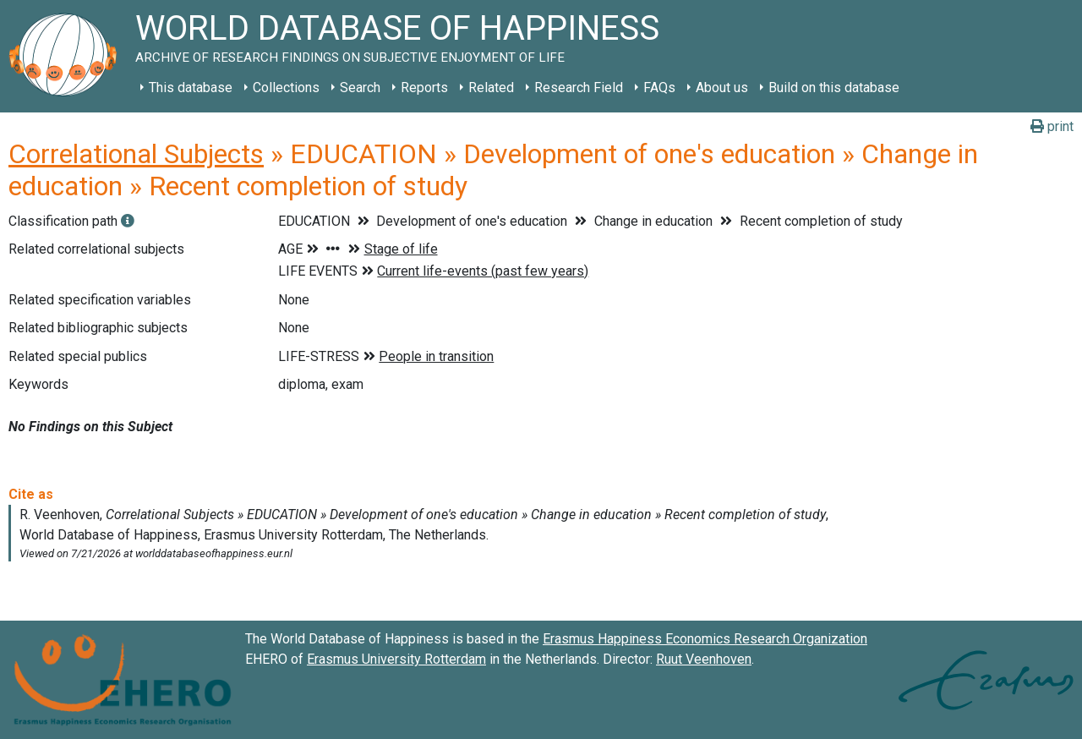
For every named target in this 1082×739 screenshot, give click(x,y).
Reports (424, 87)
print (1052, 126)
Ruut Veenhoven (703, 659)
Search (360, 87)
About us (722, 87)
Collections (286, 87)
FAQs (659, 87)
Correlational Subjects (136, 154)
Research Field (578, 87)
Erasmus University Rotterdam (396, 659)
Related (491, 87)
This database (190, 87)
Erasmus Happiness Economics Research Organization (705, 639)
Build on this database (833, 87)
